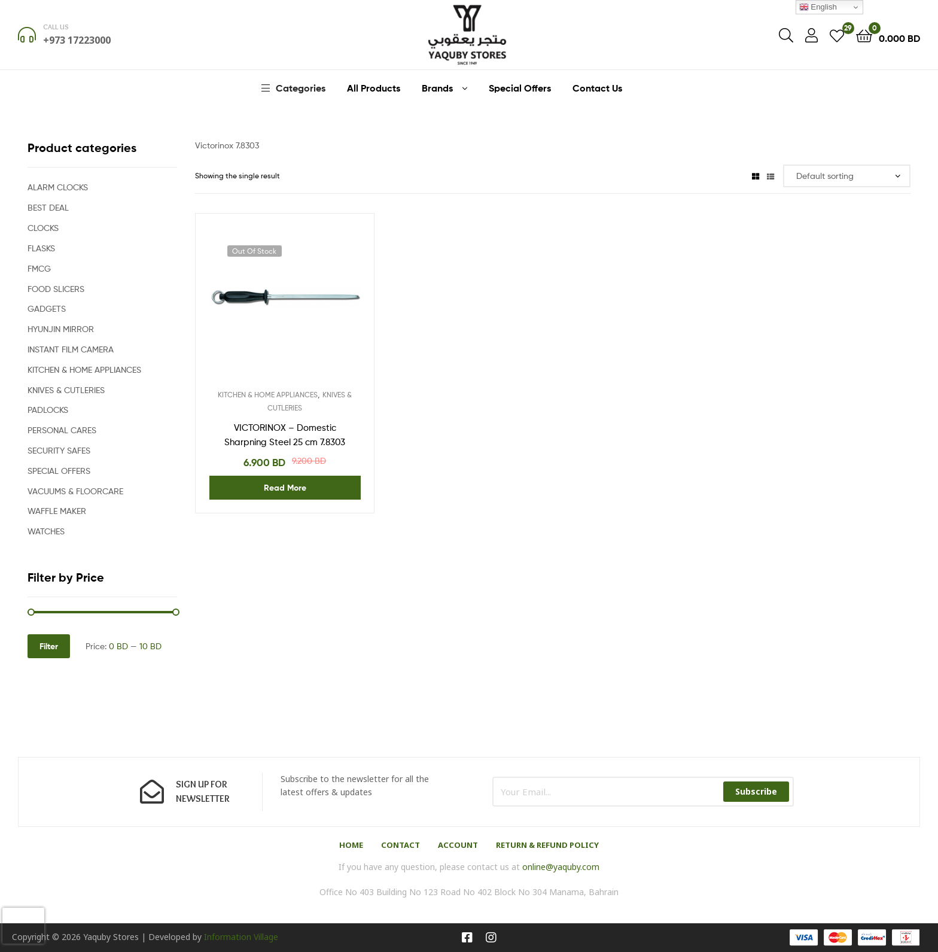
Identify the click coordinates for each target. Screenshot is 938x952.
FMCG (39, 268)
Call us (56, 26)
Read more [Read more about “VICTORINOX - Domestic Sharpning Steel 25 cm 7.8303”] (285, 487)
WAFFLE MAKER (57, 511)
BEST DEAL (48, 207)
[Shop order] (846, 176)
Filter (48, 646)
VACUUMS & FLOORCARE (75, 491)
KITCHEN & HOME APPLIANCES (268, 394)
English (818, 7)
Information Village (241, 936)
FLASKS (41, 248)
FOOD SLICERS (56, 289)
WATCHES (46, 531)
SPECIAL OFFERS (59, 471)
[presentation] (23, 926)
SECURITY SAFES (59, 450)
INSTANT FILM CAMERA (71, 349)
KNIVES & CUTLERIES (66, 390)
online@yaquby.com (560, 866)
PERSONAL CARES (62, 430)
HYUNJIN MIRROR (61, 329)
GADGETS (47, 308)
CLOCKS (43, 228)
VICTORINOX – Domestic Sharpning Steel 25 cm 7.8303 (284, 435)
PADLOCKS (48, 409)
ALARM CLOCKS (58, 187)
